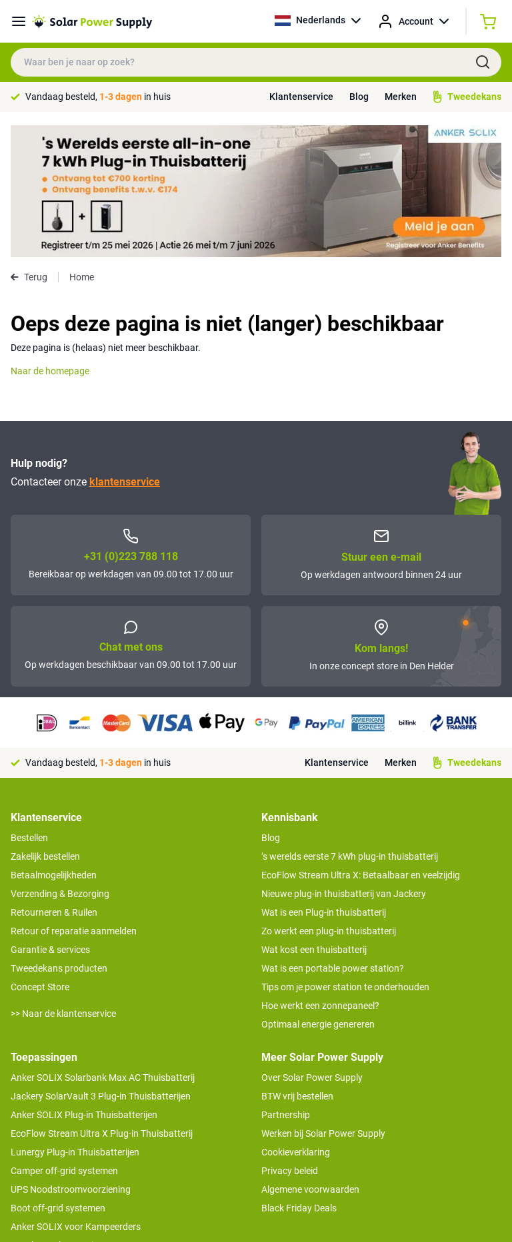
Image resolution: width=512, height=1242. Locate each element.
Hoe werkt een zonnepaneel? (320, 873)
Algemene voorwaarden (310, 1057)
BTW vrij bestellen (297, 964)
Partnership (285, 983)
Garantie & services (50, 817)
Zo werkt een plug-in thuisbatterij (328, 799)
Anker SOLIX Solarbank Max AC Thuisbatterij (103, 945)
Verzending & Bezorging (60, 762)
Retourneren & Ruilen (54, 780)
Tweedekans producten (59, 836)
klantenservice (124, 350)
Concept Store (40, 855)
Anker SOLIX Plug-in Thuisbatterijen (84, 983)
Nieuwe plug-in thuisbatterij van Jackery (343, 762)
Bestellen (29, 706)
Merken (401, 96)
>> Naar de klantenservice (63, 881)
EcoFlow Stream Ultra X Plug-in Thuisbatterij (102, 1001)
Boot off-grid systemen (58, 1076)
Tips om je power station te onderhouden (345, 855)
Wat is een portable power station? (332, 836)
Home (81, 145)
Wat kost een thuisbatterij (314, 817)
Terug (29, 145)
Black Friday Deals (299, 1076)
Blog (359, 96)
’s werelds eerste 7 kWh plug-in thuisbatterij (349, 724)
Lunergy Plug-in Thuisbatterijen (75, 1020)
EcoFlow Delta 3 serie (54, 1113)
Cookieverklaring (295, 1020)
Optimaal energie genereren (318, 892)
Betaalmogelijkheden (54, 743)
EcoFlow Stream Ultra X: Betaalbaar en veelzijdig (360, 743)
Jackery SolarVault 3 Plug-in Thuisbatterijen (101, 964)
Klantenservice (301, 96)
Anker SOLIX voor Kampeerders (76, 1094)
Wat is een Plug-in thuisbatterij (323, 780)
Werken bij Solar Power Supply (323, 1001)
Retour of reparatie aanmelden (74, 799)
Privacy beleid (289, 1039)
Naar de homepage (50, 239)
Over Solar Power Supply (312, 945)
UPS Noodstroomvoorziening (71, 1057)
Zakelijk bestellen (45, 724)
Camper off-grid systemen (64, 1039)
